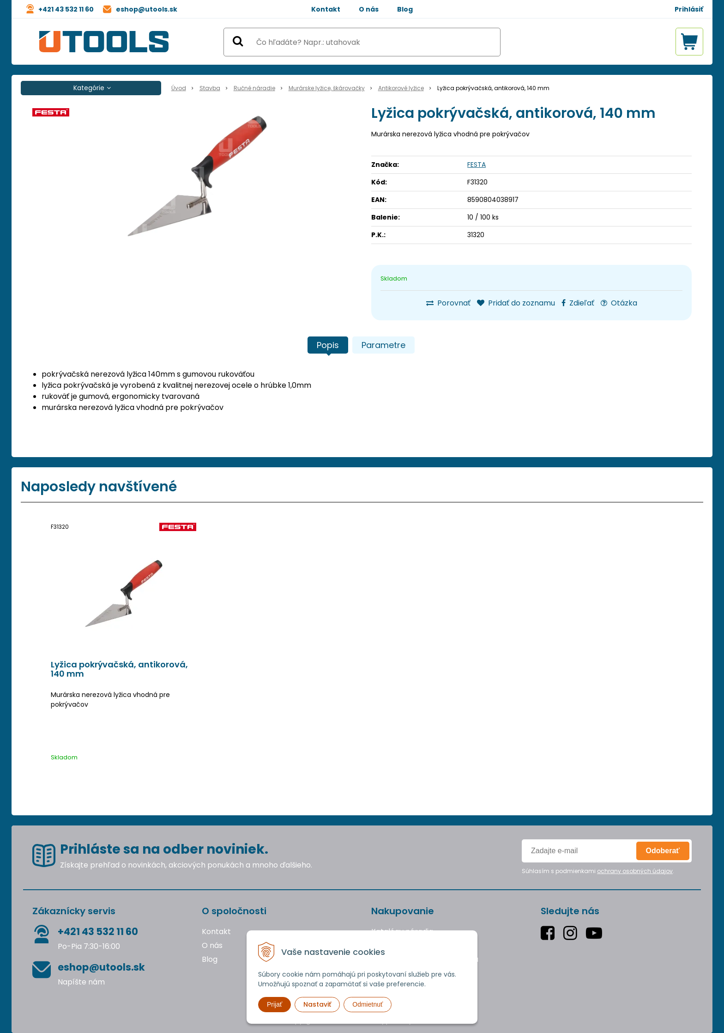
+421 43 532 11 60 (66, 9)
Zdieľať (577, 303)
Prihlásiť (689, 9)
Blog (405, 9)
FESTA (476, 164)
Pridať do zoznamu (516, 303)
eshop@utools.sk (146, 9)
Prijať (274, 1004)
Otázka (619, 303)
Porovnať (448, 303)
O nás (369, 9)
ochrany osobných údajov (635, 871)
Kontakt (325, 9)
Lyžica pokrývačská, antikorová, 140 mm (119, 669)
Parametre (383, 345)
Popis (328, 345)
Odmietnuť (367, 1004)
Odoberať (663, 851)
